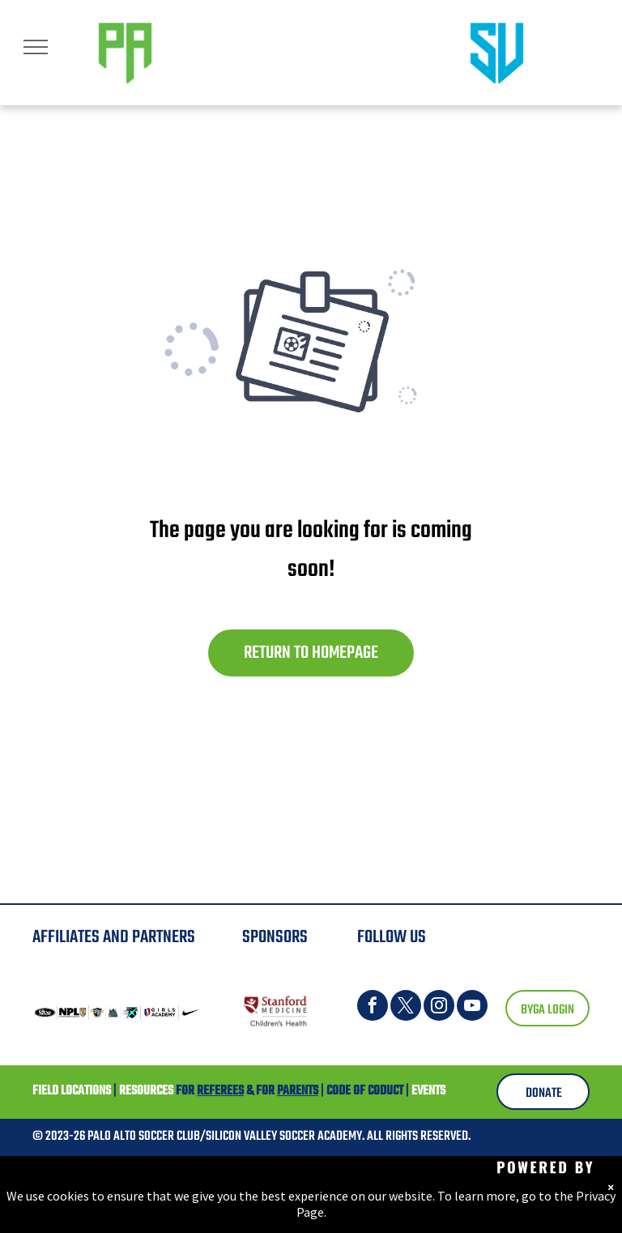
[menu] (36, 47)
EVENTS (428, 1091)
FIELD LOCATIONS (71, 1091)
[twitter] (405, 1007)
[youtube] (472, 1007)
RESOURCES (146, 1091)
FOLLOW (382, 937)
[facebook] (372, 1007)
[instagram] (439, 1007)
